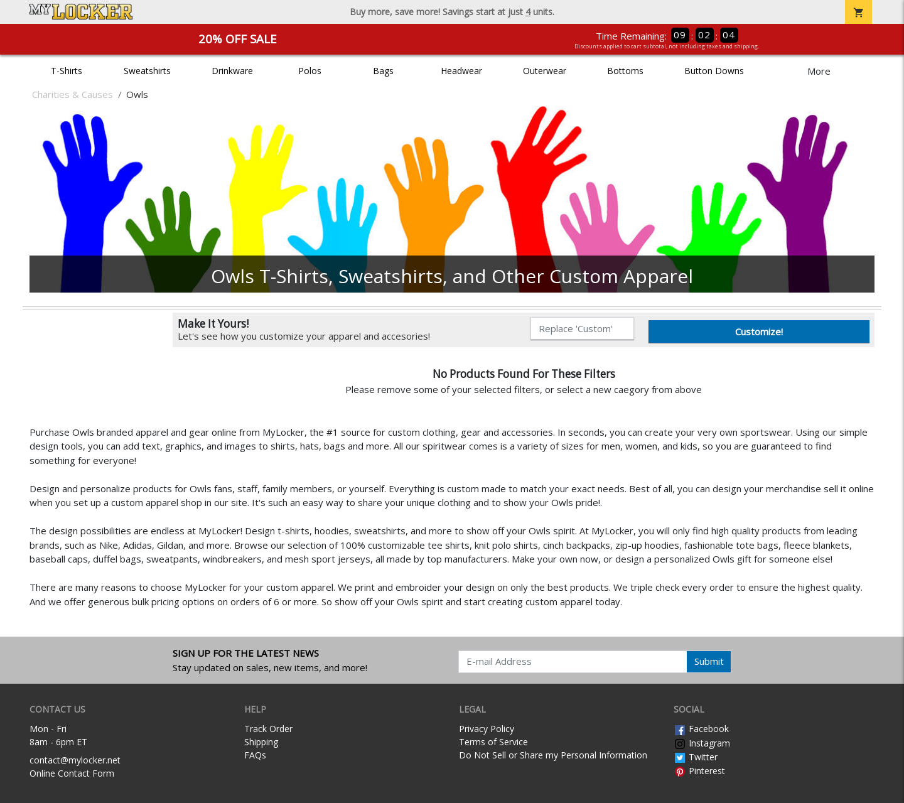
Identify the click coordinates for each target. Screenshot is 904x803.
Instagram (702, 743)
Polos (309, 71)
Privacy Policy (486, 729)
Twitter (696, 757)
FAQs (255, 755)
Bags (383, 71)
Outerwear (544, 71)
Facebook (701, 729)
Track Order (268, 729)
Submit (709, 661)
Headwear (461, 71)
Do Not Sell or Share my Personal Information (553, 755)
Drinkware (232, 71)
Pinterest (699, 771)
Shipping (261, 742)
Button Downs (714, 71)
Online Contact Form (72, 773)
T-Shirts (66, 71)
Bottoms (625, 71)
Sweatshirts (147, 71)
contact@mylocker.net (75, 760)
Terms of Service (493, 742)
